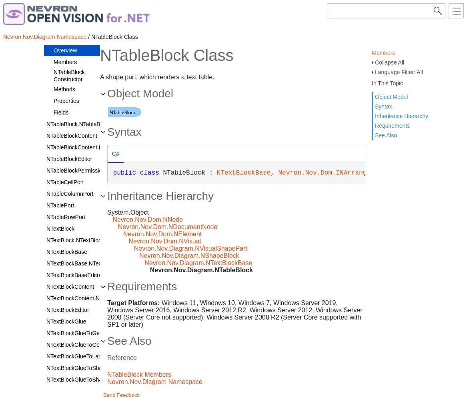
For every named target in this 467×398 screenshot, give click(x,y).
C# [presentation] (115, 154)
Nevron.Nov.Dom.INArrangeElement (337, 173)
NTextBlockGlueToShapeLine (82, 368)
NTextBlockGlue (66, 321)
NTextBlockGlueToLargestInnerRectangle (97, 356)
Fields (61, 112)
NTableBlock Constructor (69, 75)
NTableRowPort (65, 217)
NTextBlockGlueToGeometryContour (91, 333)
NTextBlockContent (70, 286)
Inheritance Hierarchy (401, 116)
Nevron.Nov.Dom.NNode (147, 219)
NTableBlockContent (71, 136)
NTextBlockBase (66, 252)
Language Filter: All (399, 72)
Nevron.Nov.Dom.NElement (162, 234)
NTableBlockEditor (69, 159)
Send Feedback (121, 395)
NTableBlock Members (139, 374)
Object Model (391, 97)
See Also (386, 135)
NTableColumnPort (70, 194)
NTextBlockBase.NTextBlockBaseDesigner (99, 263)
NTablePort (60, 205)
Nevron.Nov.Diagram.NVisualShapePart (190, 248)
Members (383, 53)
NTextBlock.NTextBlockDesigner (86, 240)
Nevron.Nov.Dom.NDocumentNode (168, 226)
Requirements (392, 126)
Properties (66, 101)
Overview (65, 50)
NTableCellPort (65, 182)
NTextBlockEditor (67, 310)
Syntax (383, 106)
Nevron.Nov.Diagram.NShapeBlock (189, 255)
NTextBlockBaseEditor (74, 275)
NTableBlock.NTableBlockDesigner (89, 124)
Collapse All (389, 62)
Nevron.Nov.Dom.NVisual (164, 241)
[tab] (116, 155)
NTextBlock (60, 228)
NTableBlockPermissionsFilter (83, 170)
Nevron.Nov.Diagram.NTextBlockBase (198, 262)
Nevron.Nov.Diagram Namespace (44, 37)
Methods (64, 89)
